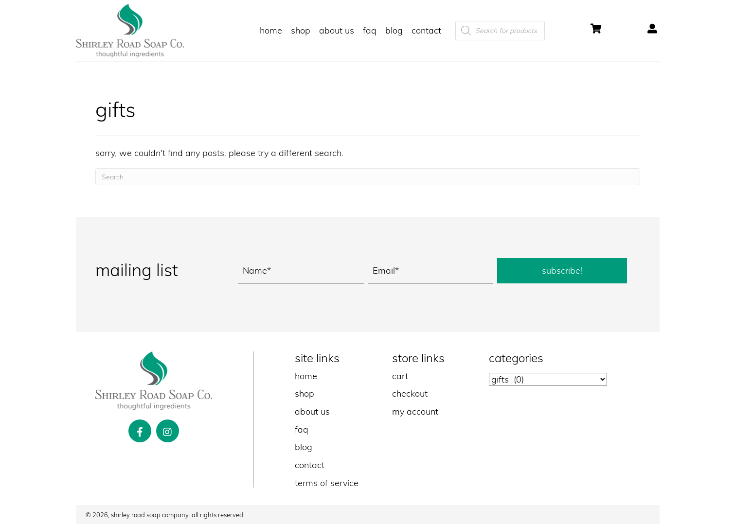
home (306, 376)
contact (309, 465)
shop (304, 393)
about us (312, 411)
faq (301, 429)
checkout (410, 393)
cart (400, 376)
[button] (562, 270)
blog (303, 447)
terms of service (327, 483)
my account (415, 411)
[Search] (367, 176)
